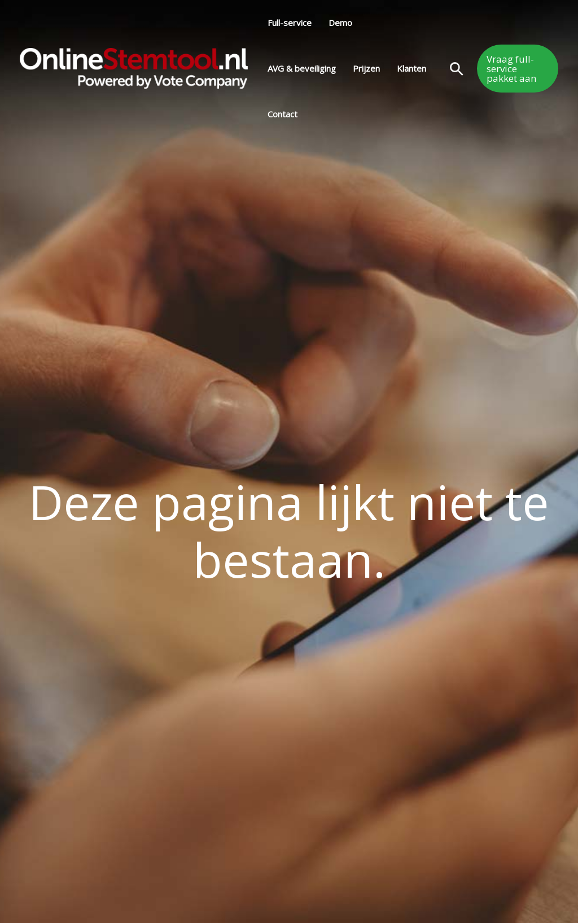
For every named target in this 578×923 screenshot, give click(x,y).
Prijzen (366, 68)
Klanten (411, 68)
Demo (340, 22)
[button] (457, 69)
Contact (282, 114)
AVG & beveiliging (302, 68)
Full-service (290, 22)
